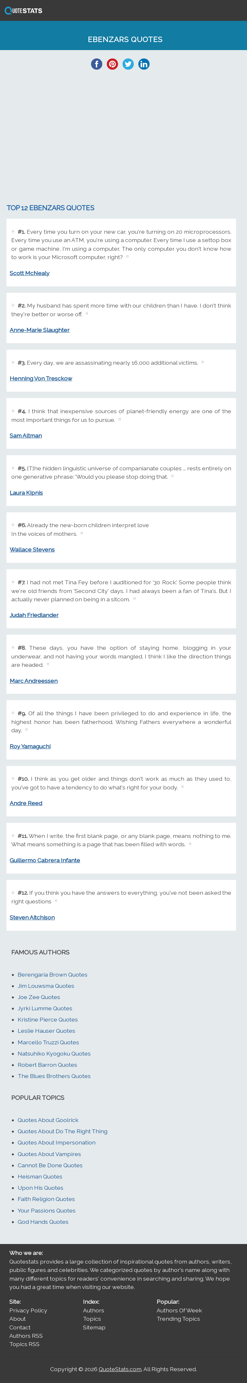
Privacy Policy (28, 1310)
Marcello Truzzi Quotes (48, 1042)
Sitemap (94, 1327)
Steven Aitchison (32, 917)
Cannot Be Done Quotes (50, 1165)
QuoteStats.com (120, 1369)
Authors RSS (26, 1335)
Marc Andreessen (34, 680)
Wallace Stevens (32, 549)
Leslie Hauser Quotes (46, 1030)
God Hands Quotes (43, 1221)
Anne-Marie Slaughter (39, 329)
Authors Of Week (179, 1310)
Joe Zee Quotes (39, 997)
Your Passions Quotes (47, 1210)
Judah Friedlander (34, 615)
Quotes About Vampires (49, 1154)
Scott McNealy (30, 273)
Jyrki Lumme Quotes (45, 1008)
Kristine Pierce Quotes (48, 1019)
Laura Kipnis (26, 492)
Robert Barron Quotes (47, 1064)
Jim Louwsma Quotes (46, 985)
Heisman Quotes (40, 1176)
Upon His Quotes (40, 1187)
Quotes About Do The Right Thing (62, 1131)
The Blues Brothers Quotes (54, 1076)
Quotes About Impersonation (57, 1142)
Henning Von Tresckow (41, 378)
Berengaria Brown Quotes (52, 974)
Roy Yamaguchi (30, 746)
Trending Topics (178, 1318)
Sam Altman (26, 435)
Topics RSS (24, 1344)
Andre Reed (26, 803)
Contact (20, 1327)
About (17, 1318)
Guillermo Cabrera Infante (45, 860)
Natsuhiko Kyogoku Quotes (54, 1053)
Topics (92, 1318)
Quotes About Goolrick (48, 1120)
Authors (93, 1310)
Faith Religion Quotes (46, 1199)
